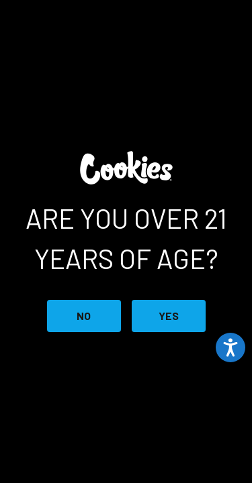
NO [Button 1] (84, 315)
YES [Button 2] (169, 315)
